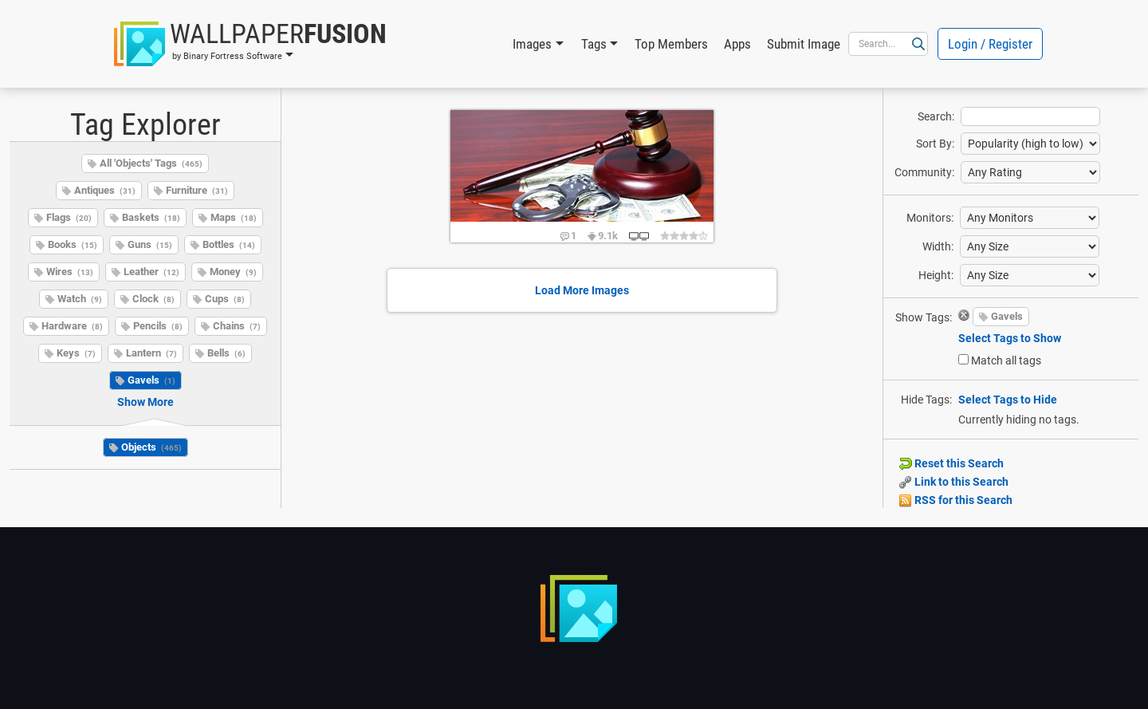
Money (233, 272)
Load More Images (582, 290)
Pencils (158, 326)
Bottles (228, 244)
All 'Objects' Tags (151, 163)
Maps (233, 217)
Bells (226, 353)
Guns (150, 244)
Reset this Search (951, 463)
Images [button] (532, 44)
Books (72, 244)
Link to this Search (953, 481)
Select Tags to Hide (1007, 399)
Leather (151, 272)
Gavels (151, 380)
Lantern (151, 353)
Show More (145, 402)
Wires (69, 272)
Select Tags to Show (1009, 338)
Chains (237, 326)
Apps (737, 44)
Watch (79, 299)
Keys (76, 353)
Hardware (72, 326)
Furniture (197, 190)
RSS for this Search (955, 500)
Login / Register (990, 44)
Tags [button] (594, 44)
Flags (69, 217)
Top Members (671, 44)
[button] (250, 44)
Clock (153, 299)
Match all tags (1006, 360)
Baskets (151, 217)
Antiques (105, 190)
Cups (225, 299)
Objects (151, 447)
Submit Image (803, 44)
